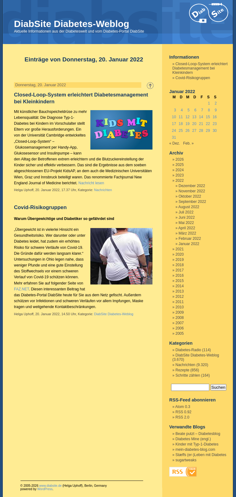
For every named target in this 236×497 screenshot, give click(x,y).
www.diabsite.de (50, 485)
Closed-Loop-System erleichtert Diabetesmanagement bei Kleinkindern (200, 68)
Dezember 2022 (192, 186)
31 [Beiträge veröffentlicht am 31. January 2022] (174, 137)
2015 (179, 281)
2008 (179, 318)
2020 (179, 254)
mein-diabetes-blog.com (195, 449)
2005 (179, 333)
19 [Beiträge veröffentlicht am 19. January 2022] (187, 124)
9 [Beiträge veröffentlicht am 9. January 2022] (216, 110)
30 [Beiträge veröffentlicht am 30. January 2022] (215, 130)
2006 (179, 328)
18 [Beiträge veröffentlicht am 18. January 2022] (181, 124)
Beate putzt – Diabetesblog (197, 434)
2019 (179, 259)
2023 (179, 175)
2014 (179, 286)
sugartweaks (185, 460)
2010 (179, 307)
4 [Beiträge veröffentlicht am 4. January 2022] (182, 110)
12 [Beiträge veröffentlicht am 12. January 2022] (187, 117)
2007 (179, 323)
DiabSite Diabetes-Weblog (71, 24)
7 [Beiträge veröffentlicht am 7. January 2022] (202, 110)
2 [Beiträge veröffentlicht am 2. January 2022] (216, 103)
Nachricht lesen (91, 183)
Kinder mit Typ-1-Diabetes (197, 444)
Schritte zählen (187, 375)
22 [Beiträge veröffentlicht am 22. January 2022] (208, 124)
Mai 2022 (186, 223)
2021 (179, 249)
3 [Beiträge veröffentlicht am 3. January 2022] (175, 110)
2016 (179, 275)
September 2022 (192, 201)
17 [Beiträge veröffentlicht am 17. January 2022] (174, 124)
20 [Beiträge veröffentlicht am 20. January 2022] (194, 124)
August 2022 (188, 207)
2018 (179, 265)
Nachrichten (103, 190)
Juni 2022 (187, 217)
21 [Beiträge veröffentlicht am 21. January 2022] (201, 124)
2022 (179, 180)
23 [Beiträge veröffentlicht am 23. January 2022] (215, 124)
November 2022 (192, 191)
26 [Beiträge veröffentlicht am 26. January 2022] (187, 130)
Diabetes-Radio (188, 350)
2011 (179, 302)
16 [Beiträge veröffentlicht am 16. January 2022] (215, 117)
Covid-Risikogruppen (40, 207)
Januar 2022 (189, 244)
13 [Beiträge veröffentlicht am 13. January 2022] (194, 117)
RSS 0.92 (183, 412)
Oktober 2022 (190, 196)
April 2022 (186, 228)
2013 (179, 291)
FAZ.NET (21, 289)
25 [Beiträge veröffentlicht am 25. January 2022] (181, 130)
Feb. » (188, 143)
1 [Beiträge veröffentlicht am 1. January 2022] (209, 103)
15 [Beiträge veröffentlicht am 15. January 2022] (208, 117)
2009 (179, 312)
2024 (179, 170)
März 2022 (187, 233)
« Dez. (174, 143)
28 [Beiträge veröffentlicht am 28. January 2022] (201, 130)
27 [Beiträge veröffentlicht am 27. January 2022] (194, 130)
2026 (179, 159)
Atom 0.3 (182, 407)
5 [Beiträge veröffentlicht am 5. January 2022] (189, 110)
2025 (179, 165)
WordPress (44, 489)
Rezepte (182, 370)
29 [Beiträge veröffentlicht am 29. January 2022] (208, 130)
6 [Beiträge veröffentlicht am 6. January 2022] (195, 110)
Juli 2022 (186, 212)
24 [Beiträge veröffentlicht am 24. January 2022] (174, 130)
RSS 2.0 (182, 417)
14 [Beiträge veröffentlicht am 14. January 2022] (201, 117)
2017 (179, 270)
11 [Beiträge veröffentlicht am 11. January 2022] (181, 117)
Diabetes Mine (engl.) (193, 439)
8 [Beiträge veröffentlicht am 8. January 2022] (209, 110)
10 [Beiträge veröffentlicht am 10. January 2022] (174, 117)
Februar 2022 (190, 238)
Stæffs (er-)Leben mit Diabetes (200, 455)
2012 (179, 296)
